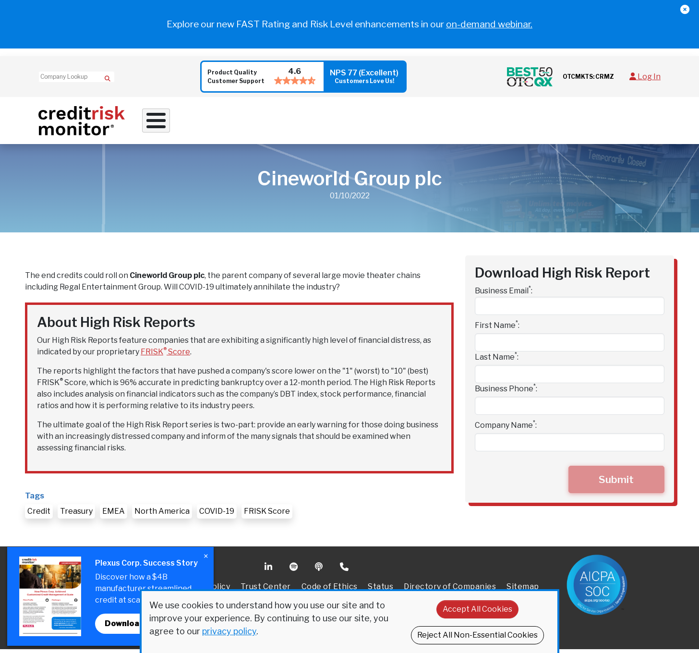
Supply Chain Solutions (381, 121)
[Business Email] (569, 310)
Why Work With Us (186, 121)
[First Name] (569, 346)
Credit (38, 515)
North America (162, 515)
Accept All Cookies (477, 609)
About (528, 121)
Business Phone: (506, 392)
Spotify (294, 571)
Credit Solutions (280, 121)
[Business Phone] (569, 409)
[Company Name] (569, 446)
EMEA (113, 515)
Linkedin (270, 571)
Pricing (575, 121)
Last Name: (496, 360)
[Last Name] (569, 378)
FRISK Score (165, 355)
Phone (345, 571)
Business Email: (503, 294)
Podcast (320, 571)
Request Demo (628, 122)
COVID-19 (216, 515)
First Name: (497, 329)
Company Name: (506, 428)
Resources (471, 121)
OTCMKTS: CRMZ (588, 76)
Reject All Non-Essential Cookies (477, 635)
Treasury (76, 515)
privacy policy (229, 631)
